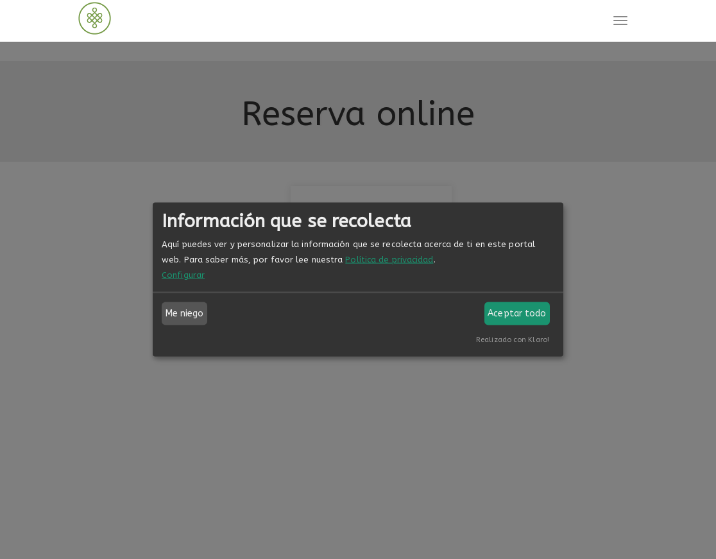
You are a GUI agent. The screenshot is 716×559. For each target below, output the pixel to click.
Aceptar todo (517, 313)
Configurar (183, 275)
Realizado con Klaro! (512, 340)
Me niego (185, 313)
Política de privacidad (389, 259)
